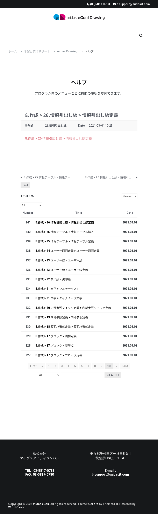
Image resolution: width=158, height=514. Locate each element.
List (25, 185)
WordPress (16, 507)
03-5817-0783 (43, 471)
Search (113, 375)
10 (108, 366)
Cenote (93, 504)
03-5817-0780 (43, 474)
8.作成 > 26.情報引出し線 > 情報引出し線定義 (58, 138)
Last (125, 366)
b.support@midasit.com (110, 474)
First (33, 366)
